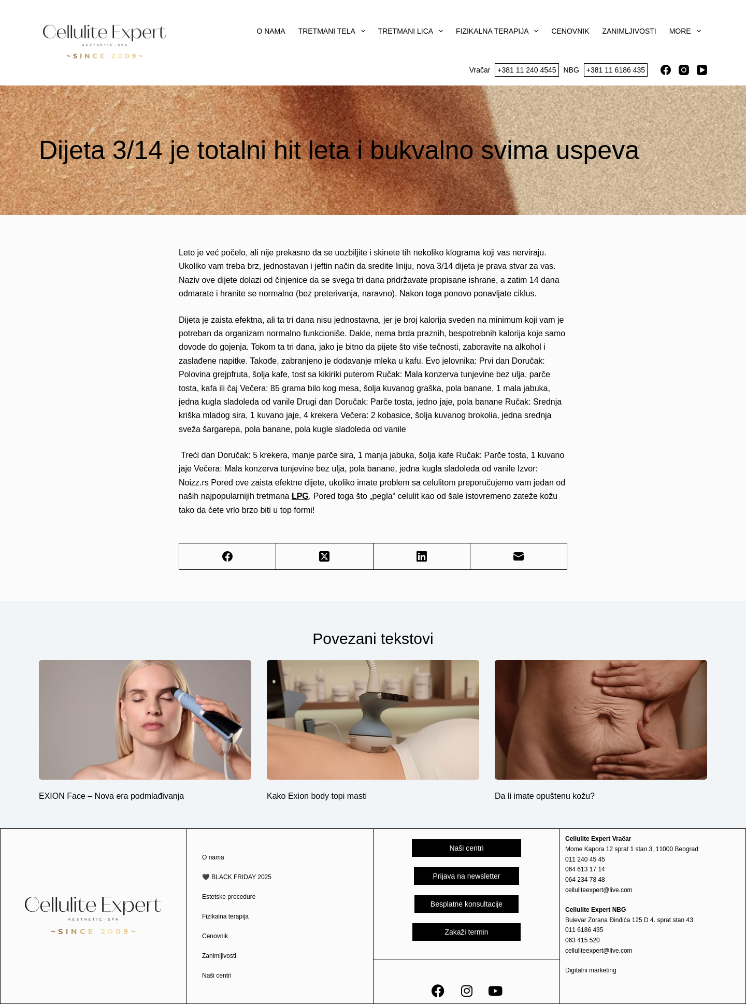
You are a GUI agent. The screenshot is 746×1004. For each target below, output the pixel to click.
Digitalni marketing (590, 970)
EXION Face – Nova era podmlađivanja (111, 796)
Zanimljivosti (629, 31)
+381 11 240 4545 (526, 70)
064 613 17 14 (585, 869)
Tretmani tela (333, 31)
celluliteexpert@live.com (599, 890)
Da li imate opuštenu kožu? (545, 796)
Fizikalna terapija (499, 31)
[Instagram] (684, 70)
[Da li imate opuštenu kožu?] (601, 720)
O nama (270, 31)
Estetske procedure (228, 896)
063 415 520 (582, 940)
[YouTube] (702, 70)
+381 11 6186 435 (615, 70)
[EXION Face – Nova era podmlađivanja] (145, 720)
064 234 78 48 (585, 879)
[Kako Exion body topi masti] (373, 720)
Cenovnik (570, 31)
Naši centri (217, 975)
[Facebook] (666, 70)
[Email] (518, 556)
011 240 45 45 (585, 859)
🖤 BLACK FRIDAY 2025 (236, 877)
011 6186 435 (584, 930)
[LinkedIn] (422, 556)
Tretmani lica (412, 31)
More (687, 31)
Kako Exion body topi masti (317, 796)
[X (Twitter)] (324, 556)
